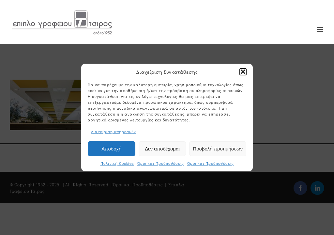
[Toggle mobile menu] (320, 29)
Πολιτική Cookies (117, 163)
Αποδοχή (111, 148)
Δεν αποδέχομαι (162, 148)
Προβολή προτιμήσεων (218, 148)
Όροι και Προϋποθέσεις (160, 163)
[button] (243, 72)
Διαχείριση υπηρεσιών (113, 131)
